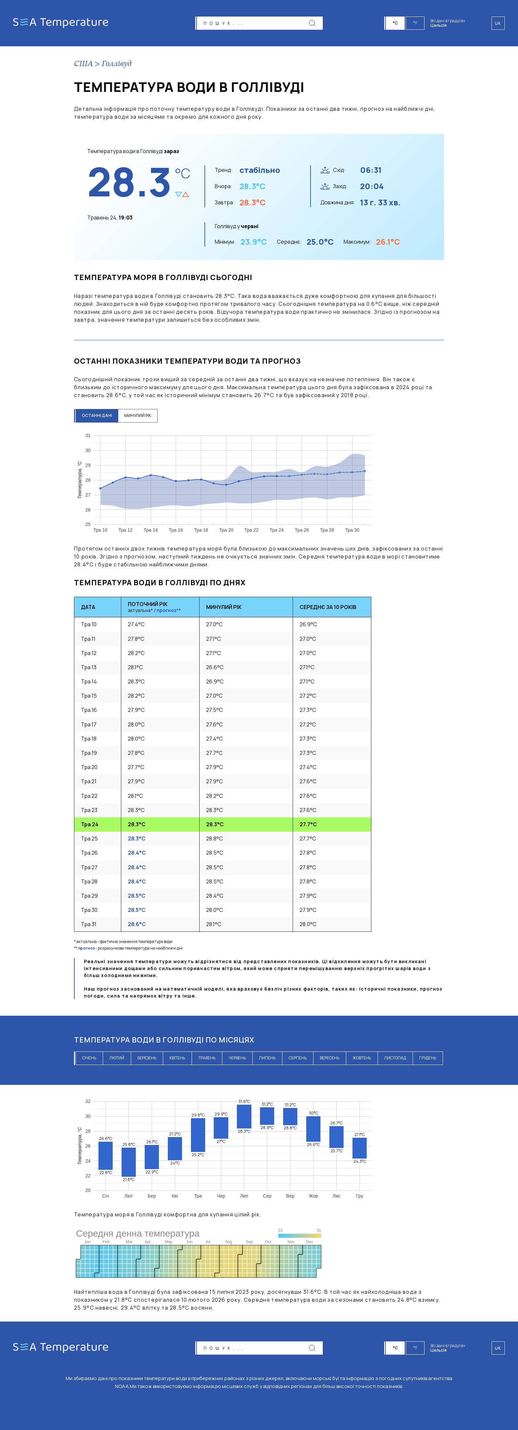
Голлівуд (116, 64)
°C (395, 23)
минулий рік (139, 415)
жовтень (361, 1058)
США (83, 64)
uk (498, 1348)
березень (146, 1058)
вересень (329, 1058)
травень (206, 1058)
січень (89, 1058)
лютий (116, 1058)
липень (267, 1058)
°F (416, 23)
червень (237, 1058)
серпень (298, 1058)
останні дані (97, 415)
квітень (177, 1058)
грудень (427, 1058)
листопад (395, 1058)
